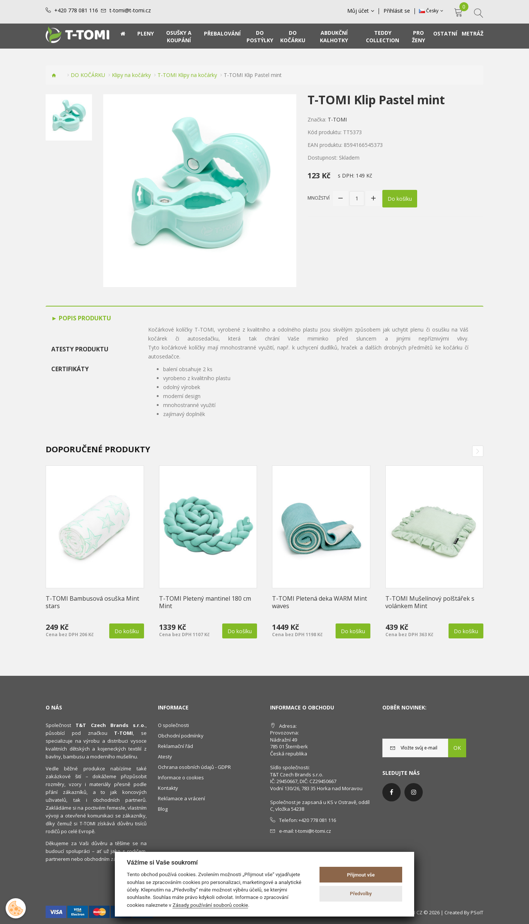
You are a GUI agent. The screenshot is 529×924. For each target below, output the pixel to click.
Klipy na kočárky (131, 74)
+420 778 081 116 (76, 10)
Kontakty (168, 788)
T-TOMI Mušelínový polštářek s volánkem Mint (429, 602)
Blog (163, 809)
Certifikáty (70, 369)
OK (457, 747)
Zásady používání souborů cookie (210, 905)
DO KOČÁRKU (88, 74)
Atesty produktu (79, 349)
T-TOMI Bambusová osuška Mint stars (92, 602)
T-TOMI (337, 119)
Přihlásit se (396, 11)
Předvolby (361, 893)
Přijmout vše (361, 875)
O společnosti (173, 725)
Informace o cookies (181, 777)
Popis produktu (84, 318)
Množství (319, 198)
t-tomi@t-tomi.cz (130, 10)
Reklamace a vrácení (181, 798)
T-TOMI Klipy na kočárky (187, 74)
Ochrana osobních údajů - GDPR (194, 767)
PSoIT (477, 912)
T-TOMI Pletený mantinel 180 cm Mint (205, 602)
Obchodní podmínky (181, 735)
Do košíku (400, 198)
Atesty (165, 756)
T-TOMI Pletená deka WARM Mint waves (319, 602)
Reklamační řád (175, 746)
